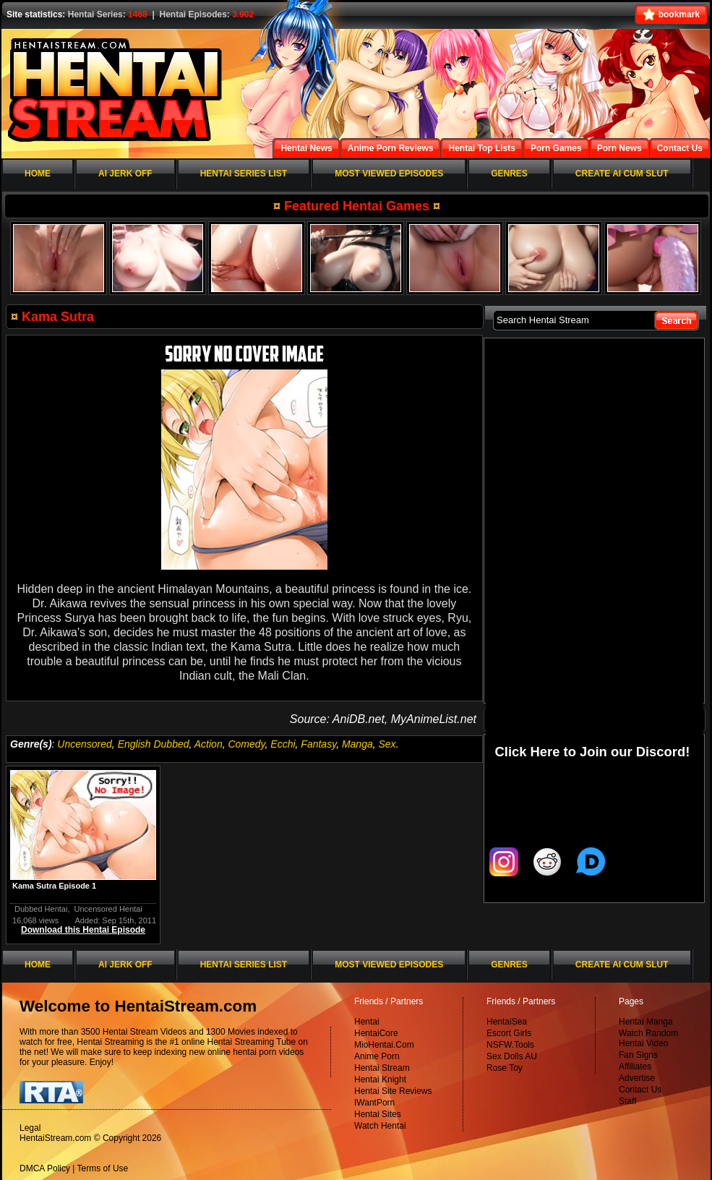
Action (208, 744)
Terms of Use (103, 1168)
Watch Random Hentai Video (648, 1038)
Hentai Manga (646, 1022)
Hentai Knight (380, 1079)
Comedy (246, 744)
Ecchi (282, 744)
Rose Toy (504, 1068)
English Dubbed (153, 744)
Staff (627, 1101)
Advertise (637, 1078)
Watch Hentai (380, 1126)
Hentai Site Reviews (393, 1091)
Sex (387, 744)
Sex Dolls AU (511, 1056)
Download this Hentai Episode (83, 930)
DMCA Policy (45, 1168)
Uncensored (84, 744)
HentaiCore (376, 1033)
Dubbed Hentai (40, 909)
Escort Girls (508, 1033)
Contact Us (640, 1090)
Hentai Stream (382, 1068)
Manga (357, 744)
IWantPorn (374, 1103)
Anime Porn (377, 1056)
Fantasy (318, 744)
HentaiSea (506, 1022)
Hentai (366, 1022)
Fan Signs (638, 1055)
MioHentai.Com (384, 1045)
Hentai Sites (377, 1114)
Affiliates (635, 1066)
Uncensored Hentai (108, 909)
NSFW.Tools (510, 1045)
